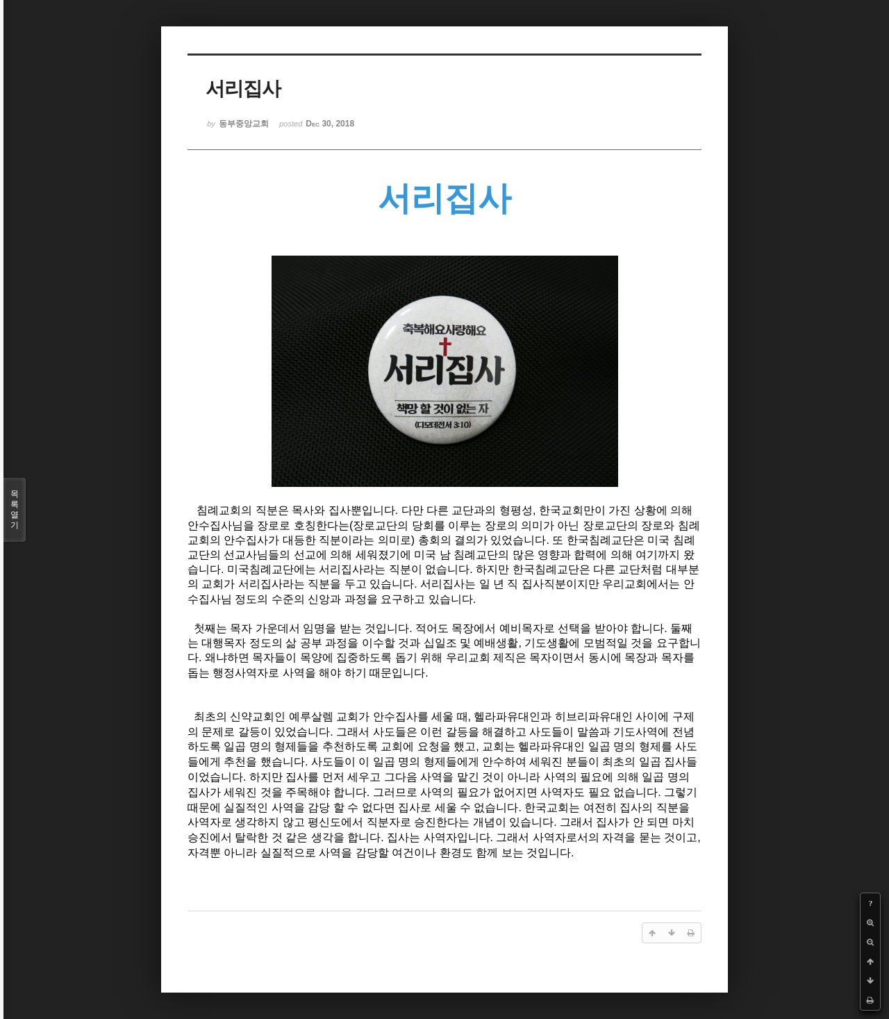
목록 (14, 510)
